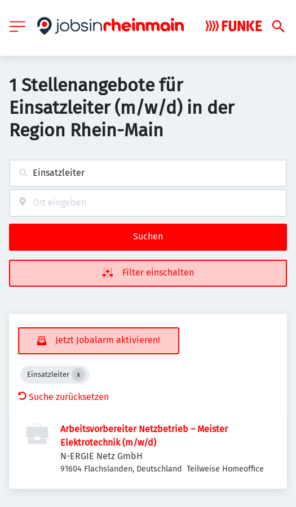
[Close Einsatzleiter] (78, 374)
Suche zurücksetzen (63, 397)
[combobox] (148, 173)
